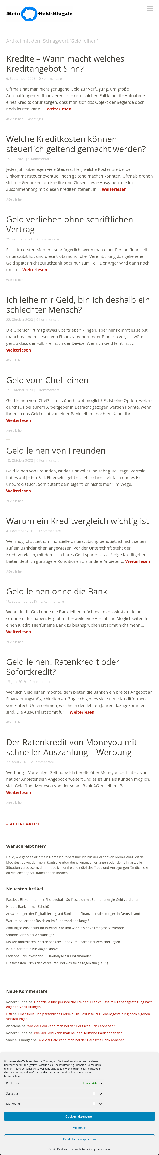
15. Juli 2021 (15, 159)
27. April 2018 (16, 762)
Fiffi (9, 1014)
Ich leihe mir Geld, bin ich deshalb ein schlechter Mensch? (78, 304)
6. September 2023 (20, 78)
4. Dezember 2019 (20, 531)
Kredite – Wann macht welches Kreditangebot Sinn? (65, 63)
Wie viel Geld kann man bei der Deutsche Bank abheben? (71, 1026)
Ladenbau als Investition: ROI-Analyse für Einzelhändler (48, 956)
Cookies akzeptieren (79, 1116)
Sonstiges (36, 119)
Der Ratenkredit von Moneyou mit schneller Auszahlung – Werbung (71, 747)
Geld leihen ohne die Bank (56, 591)
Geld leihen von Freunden (56, 450)
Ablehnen (79, 1128)
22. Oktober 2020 (19, 319)
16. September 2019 (21, 601)
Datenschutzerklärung (82, 1149)
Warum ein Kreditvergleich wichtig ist (77, 521)
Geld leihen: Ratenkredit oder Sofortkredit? (62, 666)
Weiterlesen (59, 109)
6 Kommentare (47, 460)
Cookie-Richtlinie (58, 1149)
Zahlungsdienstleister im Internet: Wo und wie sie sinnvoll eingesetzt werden (65, 927)
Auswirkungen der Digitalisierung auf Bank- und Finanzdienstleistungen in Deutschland (73, 913)
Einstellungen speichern (79, 1139)
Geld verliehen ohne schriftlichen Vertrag (69, 224)
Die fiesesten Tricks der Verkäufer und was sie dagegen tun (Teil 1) (57, 963)
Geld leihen (15, 119)
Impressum (104, 1149)
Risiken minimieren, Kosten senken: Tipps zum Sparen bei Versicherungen (63, 942)
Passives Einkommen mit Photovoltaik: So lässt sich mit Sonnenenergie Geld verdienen (72, 899)
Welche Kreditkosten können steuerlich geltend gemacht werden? (76, 144)
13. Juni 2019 (16, 681)
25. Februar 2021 (19, 239)
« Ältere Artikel (24, 824)
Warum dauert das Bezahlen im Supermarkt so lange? (47, 920)
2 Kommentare (52, 601)
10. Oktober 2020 (19, 460)
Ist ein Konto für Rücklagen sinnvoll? (34, 949)
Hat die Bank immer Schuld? (27, 906)
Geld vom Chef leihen (47, 380)
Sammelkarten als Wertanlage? (30, 935)
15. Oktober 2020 (19, 390)
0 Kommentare (50, 78)
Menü (150, 8)
